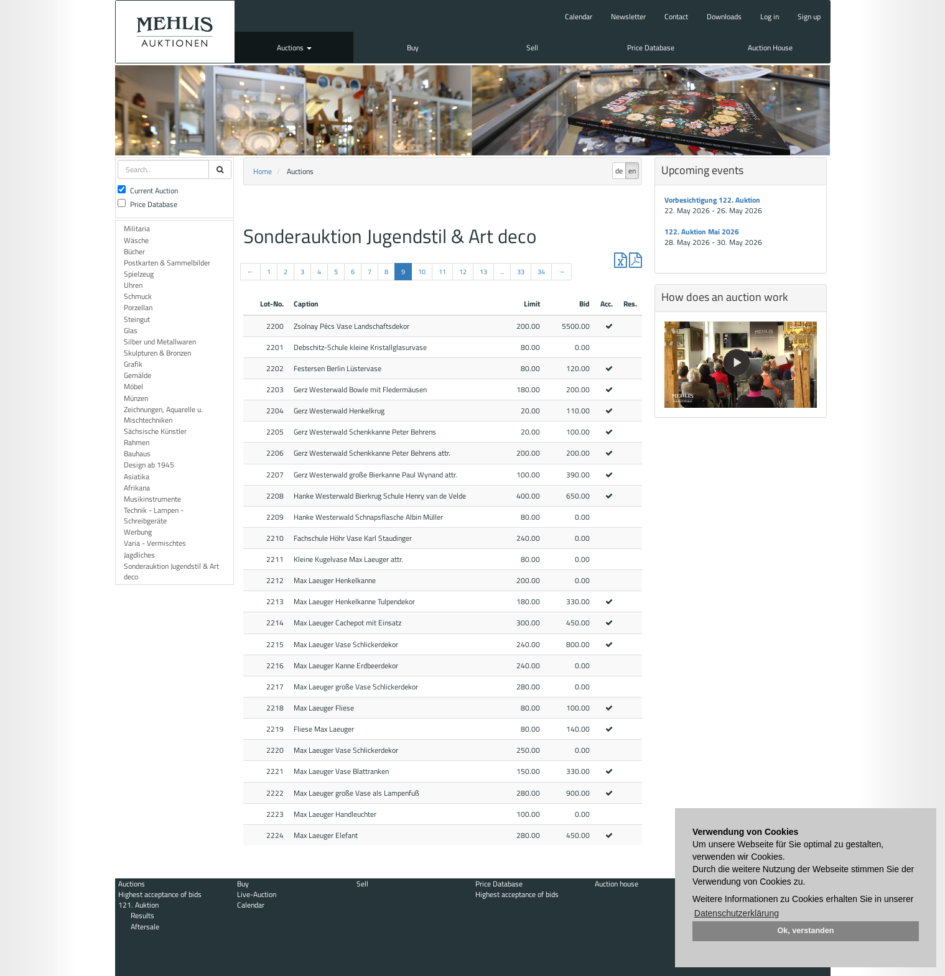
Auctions (294, 47)
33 (520, 272)
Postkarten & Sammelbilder (167, 263)
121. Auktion (138, 905)
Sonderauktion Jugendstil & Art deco (171, 571)
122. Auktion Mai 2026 (701, 231)
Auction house (616, 884)
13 (483, 272)
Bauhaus (137, 453)
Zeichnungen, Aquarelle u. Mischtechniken (163, 414)
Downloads (724, 16)
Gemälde (137, 375)
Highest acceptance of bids (160, 894)
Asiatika (136, 476)
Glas (130, 330)
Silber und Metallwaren (160, 342)
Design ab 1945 (149, 465)
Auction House (770, 47)
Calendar (578, 16)
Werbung (138, 532)
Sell (532, 47)
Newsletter (628, 16)
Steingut (137, 319)
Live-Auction (256, 894)
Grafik (133, 364)
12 (463, 272)
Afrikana (137, 488)
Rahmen (136, 442)
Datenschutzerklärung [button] (736, 913)
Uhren (133, 285)
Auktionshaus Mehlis (175, 32)
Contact (676, 16)
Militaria (137, 228)
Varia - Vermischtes (155, 543)
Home (262, 171)
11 (442, 272)
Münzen (136, 398)
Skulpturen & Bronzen (157, 353)
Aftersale (145, 926)
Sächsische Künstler (155, 431)
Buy (413, 47)
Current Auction (148, 190)
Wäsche (136, 240)
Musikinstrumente (152, 499)
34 (541, 272)
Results (142, 915)
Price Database (650, 47)
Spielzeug (139, 274)
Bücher (134, 251)
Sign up (809, 16)
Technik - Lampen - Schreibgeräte (154, 515)
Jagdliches (139, 555)
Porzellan (138, 307)
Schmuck (138, 296)
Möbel (133, 386)
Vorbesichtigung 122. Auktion (712, 200)
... (502, 272)
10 (422, 272)
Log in (769, 16)
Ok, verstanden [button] (806, 930)
